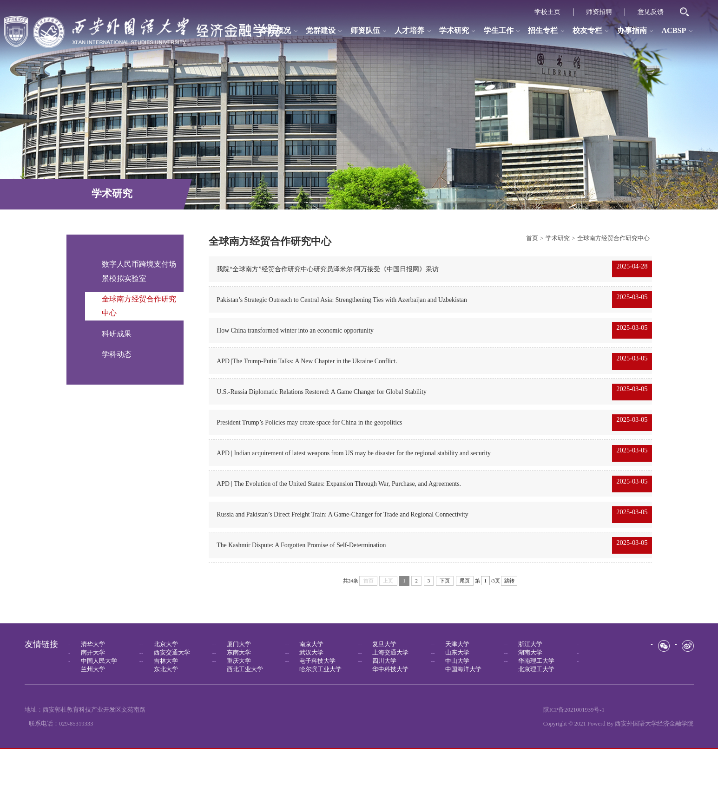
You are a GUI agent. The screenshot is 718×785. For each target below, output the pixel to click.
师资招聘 (599, 11)
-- (104, 680)
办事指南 (632, 30)
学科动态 (117, 354)
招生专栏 (543, 30)
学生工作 (499, 30)
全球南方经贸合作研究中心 (613, 238)
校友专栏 (587, 30)
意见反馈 (651, 11)
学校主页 (547, 11)
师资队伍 (365, 30)
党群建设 (321, 30)
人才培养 (409, 30)
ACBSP (673, 30)
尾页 (465, 617)
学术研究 (454, 30)
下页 (445, 617)
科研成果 (117, 334)
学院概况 (276, 30)
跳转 (509, 617)
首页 (532, 238)
